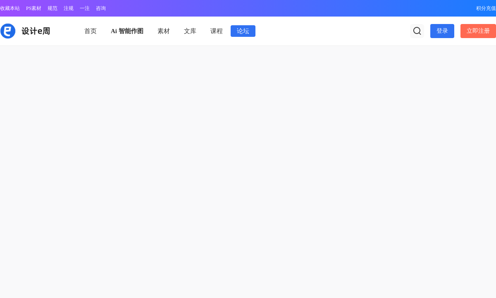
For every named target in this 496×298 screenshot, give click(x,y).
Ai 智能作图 (127, 31)
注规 (69, 8)
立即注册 (478, 31)
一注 (85, 8)
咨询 (101, 8)
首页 (90, 31)
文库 (190, 31)
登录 (442, 31)
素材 (163, 31)
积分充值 (486, 8)
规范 (52, 8)
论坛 (243, 31)
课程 (216, 31)
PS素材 (33, 8)
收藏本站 (10, 8)
